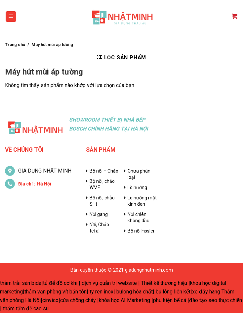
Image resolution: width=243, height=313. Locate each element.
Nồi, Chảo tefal (99, 228)
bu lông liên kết (173, 291)
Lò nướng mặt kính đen (142, 201)
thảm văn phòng (42, 291)
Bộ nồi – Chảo (104, 171)
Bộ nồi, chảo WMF (102, 184)
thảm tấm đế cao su (26, 308)
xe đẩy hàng (206, 291)
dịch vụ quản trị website (109, 283)
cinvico (50, 300)
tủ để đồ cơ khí (60, 283)
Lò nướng (137, 187)
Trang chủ (15, 44)
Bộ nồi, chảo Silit (102, 201)
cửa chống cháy (78, 300)
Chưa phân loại (139, 174)
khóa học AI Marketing (124, 300)
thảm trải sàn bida (20, 283)
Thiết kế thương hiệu (164, 283)
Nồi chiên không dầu (138, 217)
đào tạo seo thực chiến (215, 300)
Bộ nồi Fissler (141, 231)
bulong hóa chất (134, 291)
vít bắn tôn (74, 291)
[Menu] (11, 16)
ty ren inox (101, 291)
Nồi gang (99, 214)
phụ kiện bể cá (169, 300)
